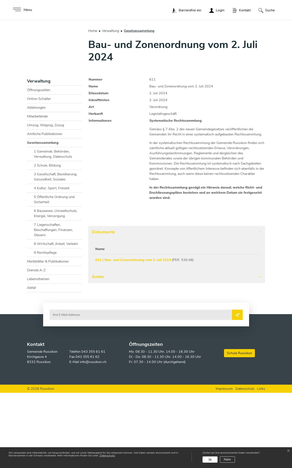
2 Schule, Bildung (47, 240)
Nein (227, 459)
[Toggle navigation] (22, 10)
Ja (210, 459)
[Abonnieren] (237, 390)
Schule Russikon (239, 428)
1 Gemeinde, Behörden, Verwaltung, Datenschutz (53, 229)
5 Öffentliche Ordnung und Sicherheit (54, 275)
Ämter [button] (98, 354)
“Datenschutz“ (107, 455)
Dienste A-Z (36, 345)
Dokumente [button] (103, 307)
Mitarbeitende (37, 191)
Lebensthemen (38, 354)
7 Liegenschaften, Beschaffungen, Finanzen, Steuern (53, 305)
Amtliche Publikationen (44, 209)
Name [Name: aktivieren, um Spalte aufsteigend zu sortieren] (100, 324)
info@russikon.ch (93, 437)
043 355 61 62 (88, 432)
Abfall (31, 363)
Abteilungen (36, 183)
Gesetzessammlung (43, 219)
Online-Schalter (39, 174)
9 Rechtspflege (45, 328)
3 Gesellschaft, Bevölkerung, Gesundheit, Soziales (55, 252)
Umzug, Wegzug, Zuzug (45, 200)
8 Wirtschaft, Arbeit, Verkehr (56, 319)
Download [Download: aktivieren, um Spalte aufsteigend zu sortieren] (240, 324)
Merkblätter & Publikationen (48, 336)
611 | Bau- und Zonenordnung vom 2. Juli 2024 (133, 335)
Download (245, 336)
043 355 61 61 (93, 426)
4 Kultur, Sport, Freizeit (51, 263)
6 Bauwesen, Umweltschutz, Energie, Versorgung (55, 289)
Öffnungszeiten (38, 165)
